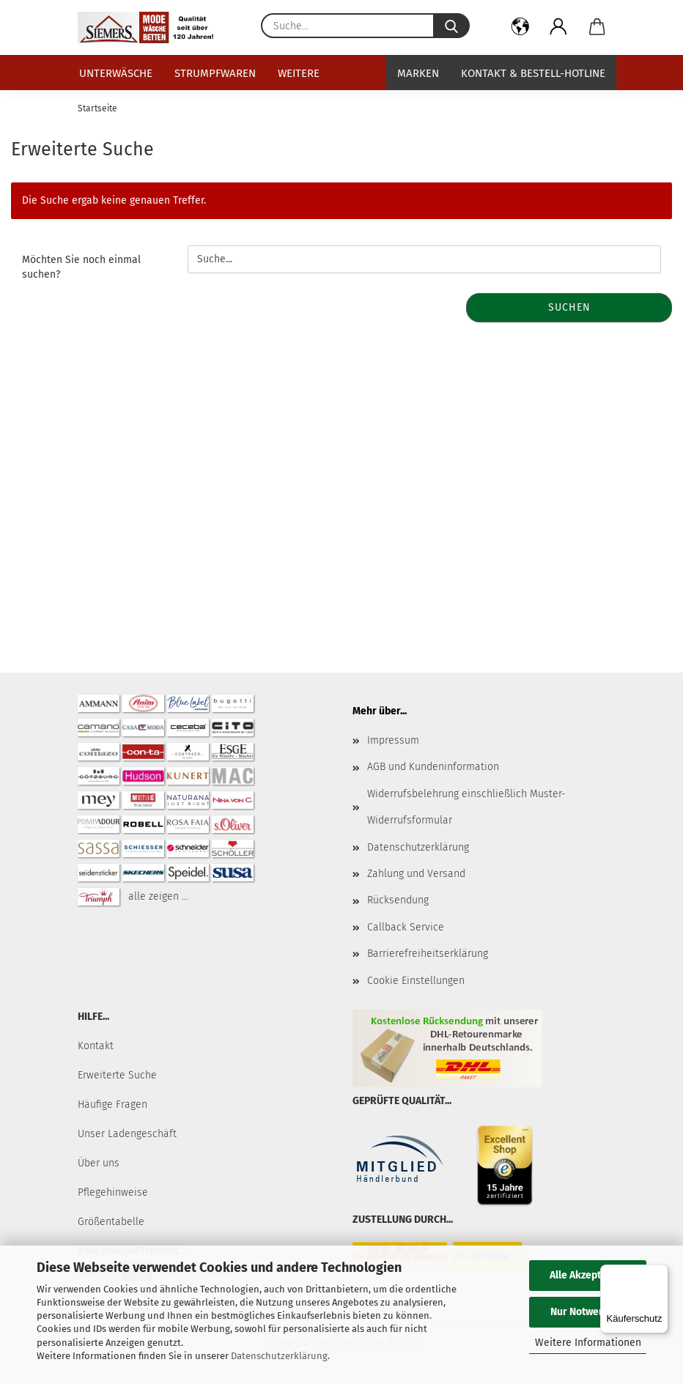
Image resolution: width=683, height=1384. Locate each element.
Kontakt (96, 1046)
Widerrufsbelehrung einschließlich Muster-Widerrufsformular (466, 807)
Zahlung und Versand (416, 873)
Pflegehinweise (113, 1192)
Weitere (299, 73)
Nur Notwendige (587, 1312)
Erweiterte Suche (117, 1075)
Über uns (98, 1163)
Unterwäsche (115, 73)
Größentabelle (111, 1221)
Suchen (569, 307)
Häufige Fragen (112, 1104)
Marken (418, 73)
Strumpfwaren (215, 73)
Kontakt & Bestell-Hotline (533, 73)
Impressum (393, 740)
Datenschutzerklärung (279, 1355)
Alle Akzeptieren (588, 1275)
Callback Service (405, 927)
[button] (520, 29)
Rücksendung (398, 900)
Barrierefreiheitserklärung (427, 953)
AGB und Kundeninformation (433, 767)
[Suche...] (451, 25)
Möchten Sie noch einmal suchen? (81, 267)
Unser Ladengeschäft (127, 1134)
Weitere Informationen (588, 1342)
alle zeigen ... (158, 896)
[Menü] (659, 1273)
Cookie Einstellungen (416, 980)
